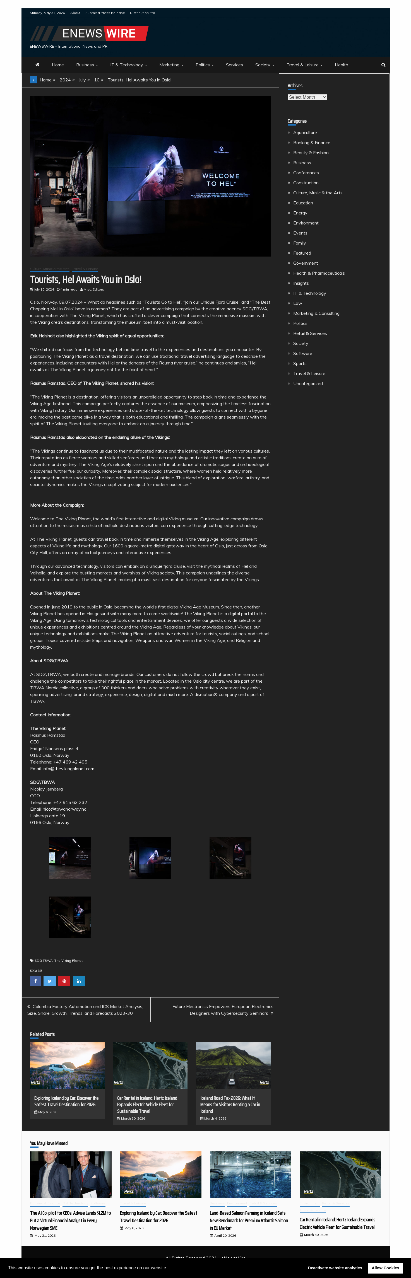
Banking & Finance (311, 142)
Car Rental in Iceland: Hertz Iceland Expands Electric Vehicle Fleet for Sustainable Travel (147, 1104)
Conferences (306, 172)
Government (305, 263)
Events (300, 233)
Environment (306, 223)
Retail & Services (310, 333)
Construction (306, 182)
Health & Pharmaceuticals (319, 273)
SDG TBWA (44, 960)
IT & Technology (126, 64)
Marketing (169, 64)
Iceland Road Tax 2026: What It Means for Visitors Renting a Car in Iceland (230, 1104)
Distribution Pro (142, 13)
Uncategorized (308, 383)
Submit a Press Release (105, 13)
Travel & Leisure (303, 64)
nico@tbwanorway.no (64, 809)
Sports (300, 363)
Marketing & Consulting (316, 313)
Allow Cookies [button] (385, 1268)
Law (297, 303)
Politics (203, 64)
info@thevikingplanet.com (68, 768)
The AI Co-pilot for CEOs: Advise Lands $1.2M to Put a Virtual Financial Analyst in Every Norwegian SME (70, 1220)
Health (341, 64)
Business (85, 64)
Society (262, 64)
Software (302, 353)
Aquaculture (305, 132)
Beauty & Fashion (311, 152)
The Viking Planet (68, 960)
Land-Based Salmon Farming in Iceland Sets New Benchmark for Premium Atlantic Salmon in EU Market (249, 1220)
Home (58, 64)
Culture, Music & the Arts (49, 269)
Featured (302, 253)
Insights (301, 283)
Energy (300, 213)
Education (303, 203)
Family (299, 243)
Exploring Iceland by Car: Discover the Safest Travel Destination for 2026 (66, 1101)
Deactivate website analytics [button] (335, 1268)
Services (234, 64)
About (75, 13)
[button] (169, 1268)
